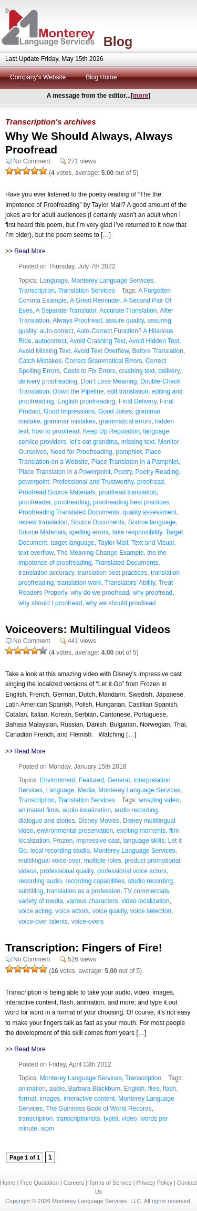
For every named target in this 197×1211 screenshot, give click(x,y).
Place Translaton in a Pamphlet (135, 461)
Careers (74, 1182)
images (50, 1098)
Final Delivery (138, 401)
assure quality (125, 320)
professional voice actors (132, 871)
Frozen (62, 840)
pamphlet (128, 452)
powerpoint (33, 481)
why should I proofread (50, 603)
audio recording (136, 810)
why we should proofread (120, 603)
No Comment (31, 161)
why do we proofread (99, 592)
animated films (38, 810)
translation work (79, 582)
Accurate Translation (128, 310)
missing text (137, 442)
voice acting (34, 911)
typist (110, 1118)
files (153, 1088)
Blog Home (101, 77)
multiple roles (102, 860)
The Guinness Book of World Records (98, 1108)
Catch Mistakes (39, 361)
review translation (42, 522)
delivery (168, 371)
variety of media (40, 901)
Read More (29, 251)
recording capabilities (95, 881)
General (118, 780)
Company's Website (38, 77)
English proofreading (86, 401)
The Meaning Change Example (100, 552)
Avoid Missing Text (44, 351)
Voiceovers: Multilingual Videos (87, 629)
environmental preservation (75, 830)
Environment (57, 780)
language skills (143, 840)
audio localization (87, 810)
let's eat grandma (93, 442)
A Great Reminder (95, 300)
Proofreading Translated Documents (68, 512)
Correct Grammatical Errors (103, 361)
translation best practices (113, 572)
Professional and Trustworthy (93, 481)
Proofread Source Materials (56, 492)
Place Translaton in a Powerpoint (64, 471)
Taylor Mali (113, 542)
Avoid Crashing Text (97, 341)
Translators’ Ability (130, 582)
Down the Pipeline (78, 391)
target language (72, 542)
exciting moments (141, 830)
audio (57, 1088)
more (140, 95)
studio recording (150, 881)
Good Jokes (115, 411)
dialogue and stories (46, 820)
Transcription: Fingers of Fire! (83, 947)
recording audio (40, 881)
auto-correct (56, 331)
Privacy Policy (154, 1182)
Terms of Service (110, 1182)
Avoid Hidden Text (154, 341)
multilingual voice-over (49, 860)
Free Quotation (39, 1182)
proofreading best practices (131, 502)
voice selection (151, 911)
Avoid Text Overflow (101, 351)
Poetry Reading (157, 471)
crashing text (136, 371)
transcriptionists (78, 1118)
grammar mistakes (70, 421)
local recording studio (60, 850)
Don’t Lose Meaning (109, 381)
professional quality (67, 871)
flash (169, 1088)
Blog (118, 41)
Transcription (36, 290)
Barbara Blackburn (94, 1088)
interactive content (89, 1098)
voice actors (72, 911)
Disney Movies (98, 820)
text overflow (36, 552)
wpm (47, 1128)
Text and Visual (152, 542)
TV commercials (146, 891)
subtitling (30, 891)
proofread (150, 481)
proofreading (71, 502)
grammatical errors (125, 421)
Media (86, 790)
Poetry (123, 471)
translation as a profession (83, 891)
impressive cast (98, 840)
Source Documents (98, 522)
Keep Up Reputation (111, 431)
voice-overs (87, 921)
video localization (145, 901)
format (27, 1098)
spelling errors (89, 532)
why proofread (152, 592)
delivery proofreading (47, 381)
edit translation (127, 391)
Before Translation (157, 351)
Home (7, 1182)
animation (32, 1088)
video (129, 1118)
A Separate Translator (66, 310)
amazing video (159, 800)
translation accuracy (46, 572)
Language (54, 280)
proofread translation (128, 492)
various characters (92, 901)
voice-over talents (43, 921)
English (134, 1088)
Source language (152, 522)
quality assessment (150, 512)
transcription (35, 1118)
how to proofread (55, 431)
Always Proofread (77, 320)
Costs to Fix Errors (89, 371)
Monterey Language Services (112, 280)
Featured (91, 780)
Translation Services (86, 290)
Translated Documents (126, 562)
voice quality (109, 911)
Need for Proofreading (81, 452)
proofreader (34, 502)
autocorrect (50, 341)
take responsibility (137, 532)
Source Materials (42, 532)
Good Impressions (69, 411)
